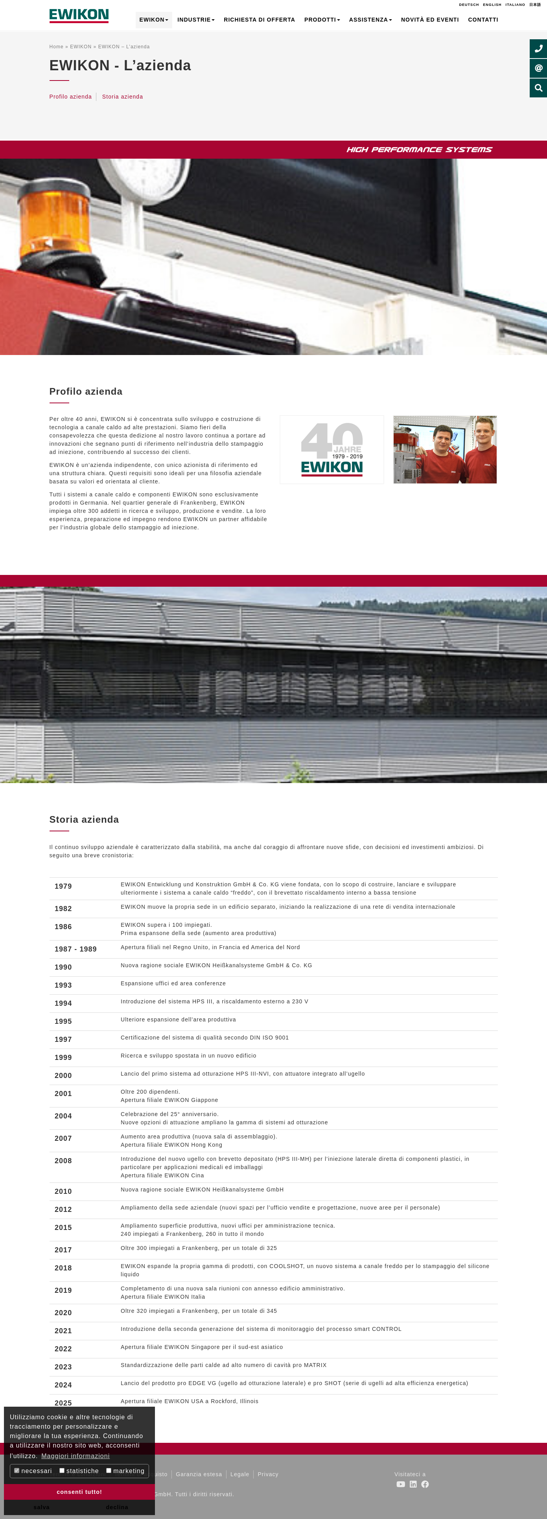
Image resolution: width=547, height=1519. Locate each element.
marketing (125, 1471)
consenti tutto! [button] (79, 1492)
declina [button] (117, 1507)
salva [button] (41, 1507)
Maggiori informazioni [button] (75, 1456)
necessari (33, 1471)
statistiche (79, 1471)
